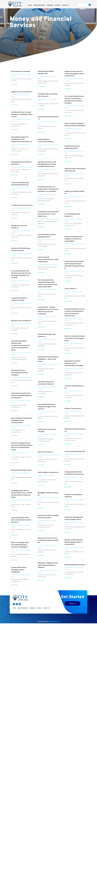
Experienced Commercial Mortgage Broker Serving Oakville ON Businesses (47, 164)
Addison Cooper (17, 253)
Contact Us (65, 5)
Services (57, 5)
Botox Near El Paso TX (45, 452)
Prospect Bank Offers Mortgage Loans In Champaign (18, 569)
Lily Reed (41, 219)
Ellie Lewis (68, 128)
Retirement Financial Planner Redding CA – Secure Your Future (48, 359)
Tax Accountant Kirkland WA (75, 451)
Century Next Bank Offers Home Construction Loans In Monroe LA (21, 520)
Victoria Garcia (16, 353)
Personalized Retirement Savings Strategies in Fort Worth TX (47, 406)
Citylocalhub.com (54, 621)
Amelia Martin (42, 520)
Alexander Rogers (43, 455)
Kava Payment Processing (20, 71)
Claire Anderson (43, 144)
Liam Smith (68, 477)
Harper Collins (42, 545)
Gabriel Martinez (43, 364)
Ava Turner (68, 291)
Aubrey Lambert (70, 106)
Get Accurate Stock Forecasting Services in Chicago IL (19, 372)
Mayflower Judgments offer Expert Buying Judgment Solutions (48, 565)
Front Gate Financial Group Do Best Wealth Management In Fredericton (21, 395)
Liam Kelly (15, 187)
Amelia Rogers (16, 500)
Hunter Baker (16, 525)
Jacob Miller (16, 473)
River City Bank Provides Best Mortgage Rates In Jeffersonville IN (21, 420)
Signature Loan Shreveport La (21, 92)
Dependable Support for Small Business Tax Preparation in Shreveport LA (21, 139)
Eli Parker (15, 167)
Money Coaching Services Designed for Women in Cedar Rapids (74, 239)
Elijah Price (41, 239)
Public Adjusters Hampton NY (48, 472)
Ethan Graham (16, 208)
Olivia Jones (16, 280)
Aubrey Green (16, 425)
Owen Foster (42, 121)
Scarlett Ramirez (17, 303)
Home (30, 5)
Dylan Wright (42, 339)
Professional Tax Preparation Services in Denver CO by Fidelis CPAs (48, 214)
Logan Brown (16, 550)
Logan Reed (42, 411)
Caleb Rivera (42, 76)
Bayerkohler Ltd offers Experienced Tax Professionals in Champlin (74, 363)
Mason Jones (69, 434)
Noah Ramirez (69, 391)
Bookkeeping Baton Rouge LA (75, 565)
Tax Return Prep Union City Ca (21, 205)
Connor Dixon (16, 119)
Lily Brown (41, 475)
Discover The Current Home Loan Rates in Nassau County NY (48, 540)
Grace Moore (69, 173)
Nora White (15, 144)
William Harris (16, 230)
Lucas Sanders (69, 196)
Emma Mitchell (42, 387)
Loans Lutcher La (70, 288)
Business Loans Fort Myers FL (21, 321)
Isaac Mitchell (42, 434)
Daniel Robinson (17, 323)
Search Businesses (39, 5)
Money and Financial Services (25, 167)
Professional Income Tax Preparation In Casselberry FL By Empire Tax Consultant (48, 189)
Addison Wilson (69, 567)
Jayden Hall (69, 219)
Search (90, 5)
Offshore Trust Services (73, 408)
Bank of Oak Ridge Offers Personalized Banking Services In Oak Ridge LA (20, 545)
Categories (49, 5)
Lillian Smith (15, 452)
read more (14, 84)
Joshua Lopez (69, 343)
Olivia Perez (15, 94)
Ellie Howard (42, 316)
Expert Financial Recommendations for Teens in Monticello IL (48, 259)
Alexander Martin (70, 244)
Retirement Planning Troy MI (21, 470)
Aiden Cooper (69, 271)
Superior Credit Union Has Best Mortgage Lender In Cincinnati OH (74, 542)
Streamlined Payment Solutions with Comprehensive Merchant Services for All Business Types (20, 345)
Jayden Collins (16, 74)
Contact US (72, 603)
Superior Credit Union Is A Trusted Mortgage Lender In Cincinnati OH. (74, 73)
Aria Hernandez (16, 400)
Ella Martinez (42, 99)
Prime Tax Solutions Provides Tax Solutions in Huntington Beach (75, 338)
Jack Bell (15, 377)
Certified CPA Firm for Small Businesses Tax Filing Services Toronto (21, 114)
